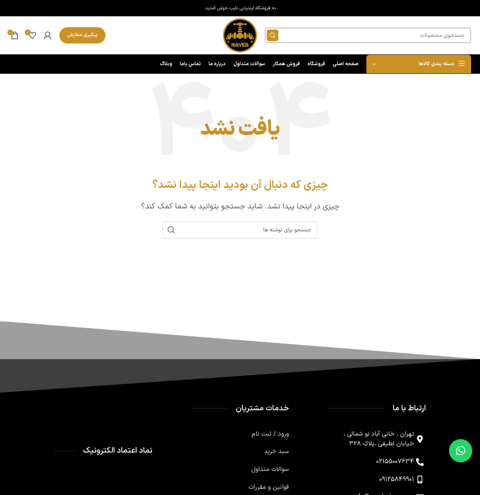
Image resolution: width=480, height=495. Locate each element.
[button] (460, 450)
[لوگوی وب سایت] (240, 36)
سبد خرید (276, 454)
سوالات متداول (270, 471)
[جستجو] (368, 36)
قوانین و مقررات (269, 489)
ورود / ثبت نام (270, 436)
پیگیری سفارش (82, 36)
